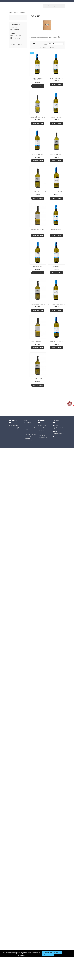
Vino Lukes (16, 38)
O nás (26, 429)
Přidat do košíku (38, 86)
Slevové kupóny (43, 435)
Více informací (21, 955)
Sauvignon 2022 (56, 266)
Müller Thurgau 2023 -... (56, 154)
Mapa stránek (28, 441)
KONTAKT (27, 432)
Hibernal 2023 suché (56, 117)
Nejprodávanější (14, 428)
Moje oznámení (43, 437)
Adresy (41, 432)
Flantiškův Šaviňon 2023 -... (37, 117)
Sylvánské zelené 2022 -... (38, 304)
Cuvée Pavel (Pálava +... (56, 78)
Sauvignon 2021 (37, 266)
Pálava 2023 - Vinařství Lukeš (38, 192)
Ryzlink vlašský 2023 (56, 229)
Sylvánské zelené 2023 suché (56, 304)
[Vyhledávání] (54, 6)
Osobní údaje (42, 425)
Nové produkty (14, 425)
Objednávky (42, 428)
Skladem (15, 29)
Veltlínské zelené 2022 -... (38, 379)
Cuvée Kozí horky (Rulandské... (38, 78)
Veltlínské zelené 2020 (56, 341)
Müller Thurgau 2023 (38, 154)
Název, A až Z (56, 44)
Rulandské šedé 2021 (57, 192)
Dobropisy (42, 430)
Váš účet (41, 420)
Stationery (14, 17)
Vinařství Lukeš (16, 35)
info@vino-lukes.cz (59, 433)
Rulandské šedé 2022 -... (37, 229)
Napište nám (28, 438)
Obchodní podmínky (30, 427)
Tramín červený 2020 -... (37, 341)
